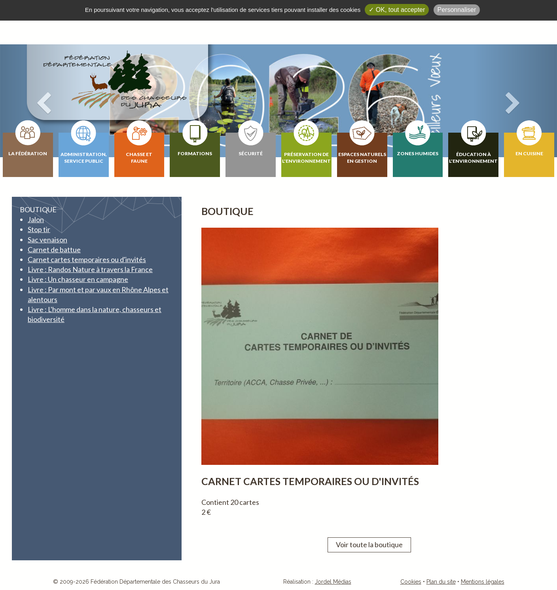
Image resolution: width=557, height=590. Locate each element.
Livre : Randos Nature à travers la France (90, 269)
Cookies (410, 582)
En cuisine (529, 153)
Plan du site (441, 582)
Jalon (36, 219)
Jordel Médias (333, 582)
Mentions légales (482, 582)
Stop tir (39, 229)
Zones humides (417, 153)
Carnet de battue (54, 249)
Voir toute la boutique (369, 544)
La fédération (27, 153)
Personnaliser (457, 9)
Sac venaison (47, 239)
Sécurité (251, 153)
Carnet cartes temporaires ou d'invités (87, 259)
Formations (195, 153)
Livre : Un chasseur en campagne (78, 279)
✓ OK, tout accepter (397, 9)
